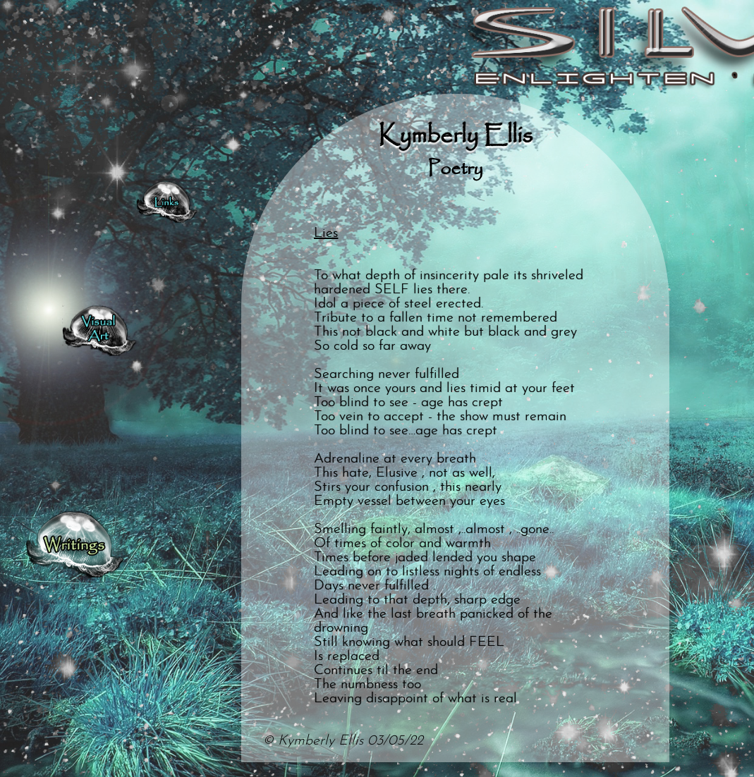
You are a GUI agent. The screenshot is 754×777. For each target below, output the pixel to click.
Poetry (455, 169)
